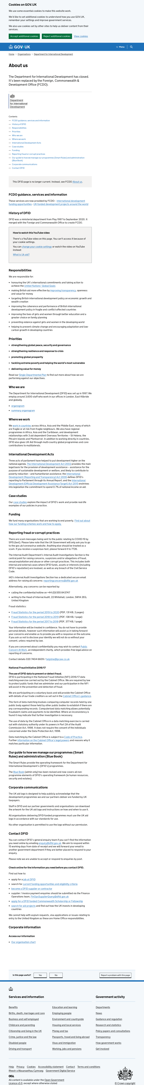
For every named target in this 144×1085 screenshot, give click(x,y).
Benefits (13, 1007)
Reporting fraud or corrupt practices (28, 154)
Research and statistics (108, 1025)
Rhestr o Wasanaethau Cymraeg (26, 1070)
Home (11, 54)
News (99, 1013)
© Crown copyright (125, 1083)
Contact (70, 1066)
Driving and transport (20, 1048)
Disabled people (17, 1042)
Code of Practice (73, 736)
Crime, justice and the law (23, 1036)
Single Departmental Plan (32, 374)
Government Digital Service (60, 1070)
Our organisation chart (23, 942)
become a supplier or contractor (31, 888)
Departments (103, 1007)
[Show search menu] (131, 47)
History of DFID (19, 124)
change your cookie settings (37, 246)
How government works (108, 1042)
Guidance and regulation (109, 1019)
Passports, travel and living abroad (71, 1036)
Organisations (24, 54)
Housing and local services (66, 1025)
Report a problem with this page (115, 975)
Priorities (16, 131)
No (59, 975)
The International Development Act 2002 (49, 463)
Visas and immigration (64, 1042)
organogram (17, 405)
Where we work (19, 139)
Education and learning (64, 1007)
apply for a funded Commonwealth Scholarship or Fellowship (47, 901)
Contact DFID (18, 168)
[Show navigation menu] (120, 47)
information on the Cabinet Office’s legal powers (43, 740)
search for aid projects (23, 905)
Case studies (17, 146)
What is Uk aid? (21, 254)
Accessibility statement (51, 1066)
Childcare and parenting (22, 1025)
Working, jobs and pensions (66, 1048)
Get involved (102, 1048)
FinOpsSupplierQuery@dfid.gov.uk (50, 896)
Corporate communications (24, 164)
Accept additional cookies (24, 36)
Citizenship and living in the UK (25, 1030)
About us (77, 181)
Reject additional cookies (56, 36)
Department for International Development (53, 54)
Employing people (61, 1013)
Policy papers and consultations (113, 1030)
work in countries (22, 425)
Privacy (20, 1066)
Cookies (31, 1066)
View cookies (81, 36)
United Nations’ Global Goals (40, 285)
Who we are (17, 135)
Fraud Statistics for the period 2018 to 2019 (35, 616)
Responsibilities (19, 128)
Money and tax (60, 1030)
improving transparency (63, 290)
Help (11, 1066)
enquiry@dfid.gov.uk (50, 843)
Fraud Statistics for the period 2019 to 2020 (35, 612)
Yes (43, 975)
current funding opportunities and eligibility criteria (50, 884)
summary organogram (23, 410)
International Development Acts (26, 143)
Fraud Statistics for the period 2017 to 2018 (34, 621)
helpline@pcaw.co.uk (58, 659)
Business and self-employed (24, 1019)
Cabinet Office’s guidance (77, 696)
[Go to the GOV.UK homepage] (19, 46)
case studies (20, 502)
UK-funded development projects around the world (60, 204)
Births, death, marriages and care (27, 1013)
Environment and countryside (68, 1019)
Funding (16, 150)
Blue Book (18, 771)
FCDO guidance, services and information (31, 120)
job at (29, 879)
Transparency (103, 1036)
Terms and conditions (88, 1066)
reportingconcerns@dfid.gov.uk (61, 580)
